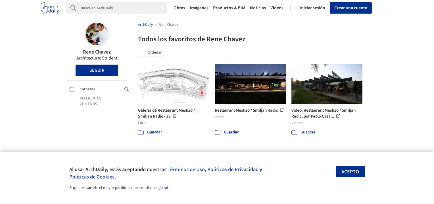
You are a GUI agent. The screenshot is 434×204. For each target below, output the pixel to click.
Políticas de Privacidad (232, 169)
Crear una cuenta (350, 8)
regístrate (162, 188)
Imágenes (199, 8)
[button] (151, 53)
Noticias (258, 8)
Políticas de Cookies (91, 176)
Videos (276, 8)
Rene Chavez (97, 52)
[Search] (124, 8)
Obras (179, 8)
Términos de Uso (186, 169)
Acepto (350, 171)
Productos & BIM (229, 8)
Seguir (96, 70)
